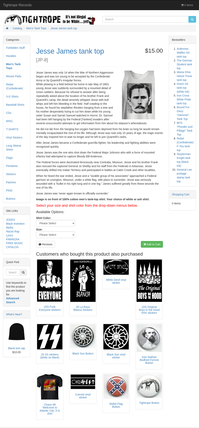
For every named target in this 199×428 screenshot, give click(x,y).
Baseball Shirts (15, 104)
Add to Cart (151, 244)
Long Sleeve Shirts (13, 147)
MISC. (10, 121)
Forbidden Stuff (15, 47)
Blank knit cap (16, 348)
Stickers (11, 174)
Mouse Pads (13, 76)
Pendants (12, 165)
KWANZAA (13, 239)
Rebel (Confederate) (14, 86)
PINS (9, 190)
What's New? (14, 314)
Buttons (10, 198)
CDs (8, 112)
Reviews (45, 244)
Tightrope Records (17, 5)
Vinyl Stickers (14, 137)
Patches (11, 182)
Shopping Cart (180, 194)
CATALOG (12, 247)
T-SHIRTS (12, 129)
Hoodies (11, 56)
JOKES (10, 219)
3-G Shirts (12, 96)
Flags (9, 157)
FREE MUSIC (14, 243)
